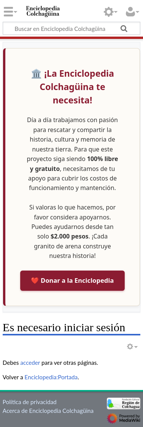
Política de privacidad (29, 401)
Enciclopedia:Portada (50, 377)
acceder (30, 362)
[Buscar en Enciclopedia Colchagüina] (71, 28)
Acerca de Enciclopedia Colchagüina (48, 410)
